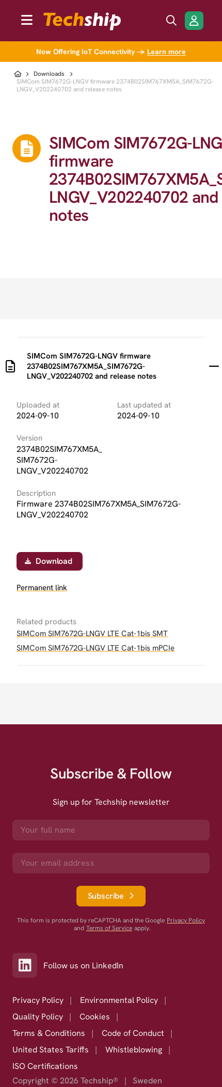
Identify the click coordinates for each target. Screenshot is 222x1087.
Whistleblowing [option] (133, 1049)
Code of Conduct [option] (133, 1033)
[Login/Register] (194, 20)
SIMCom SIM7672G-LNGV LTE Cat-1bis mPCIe (96, 648)
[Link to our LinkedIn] (27, 965)
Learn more (166, 51)
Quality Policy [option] (37, 1016)
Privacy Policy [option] (38, 1000)
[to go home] (82, 21)
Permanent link (42, 588)
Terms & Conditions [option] (48, 1033)
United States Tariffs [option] (50, 1049)
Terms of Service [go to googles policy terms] (109, 928)
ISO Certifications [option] (45, 1066)
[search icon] (171, 20)
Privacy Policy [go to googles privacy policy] (186, 920)
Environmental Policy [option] (119, 1000)
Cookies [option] (95, 1016)
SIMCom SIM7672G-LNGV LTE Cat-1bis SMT (92, 633)
